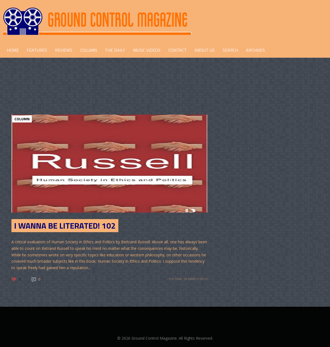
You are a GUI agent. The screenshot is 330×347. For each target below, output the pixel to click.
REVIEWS (63, 50)
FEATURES (37, 50)
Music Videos (147, 50)
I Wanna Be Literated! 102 (65, 225)
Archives (255, 50)
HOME (13, 50)
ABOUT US (205, 50)
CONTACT (177, 50)
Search (230, 50)
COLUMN (88, 50)
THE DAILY (115, 50)
